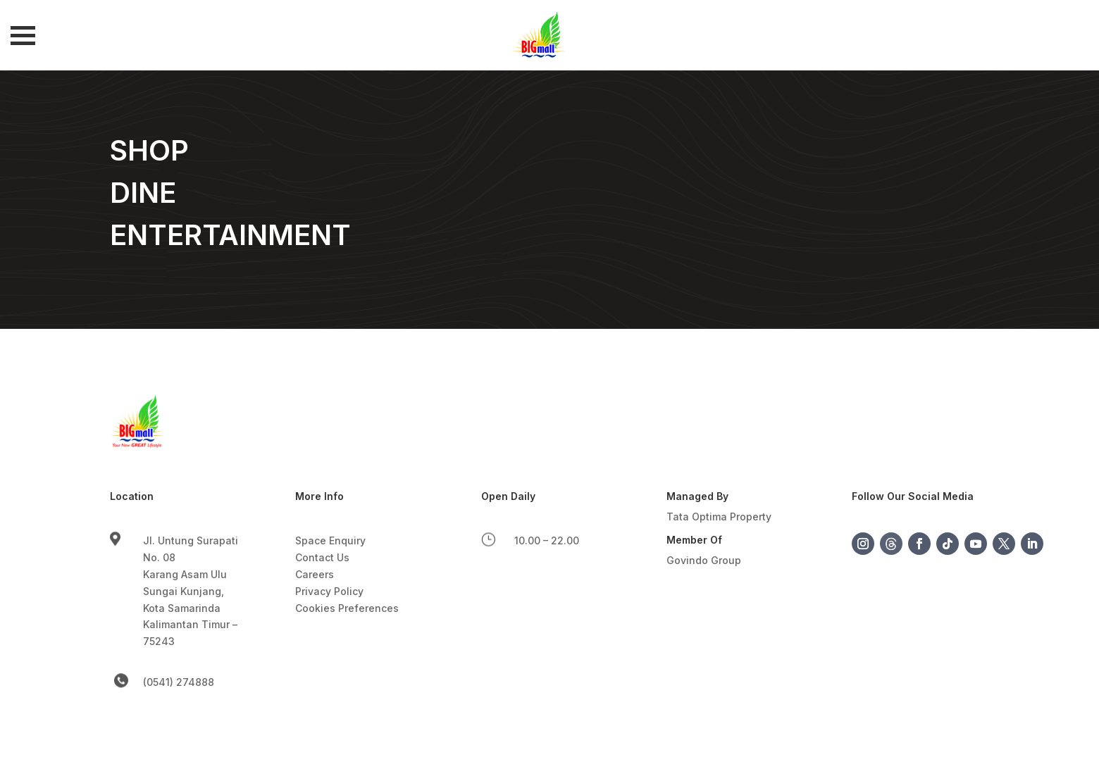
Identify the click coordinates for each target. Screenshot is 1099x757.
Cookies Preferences (347, 608)
